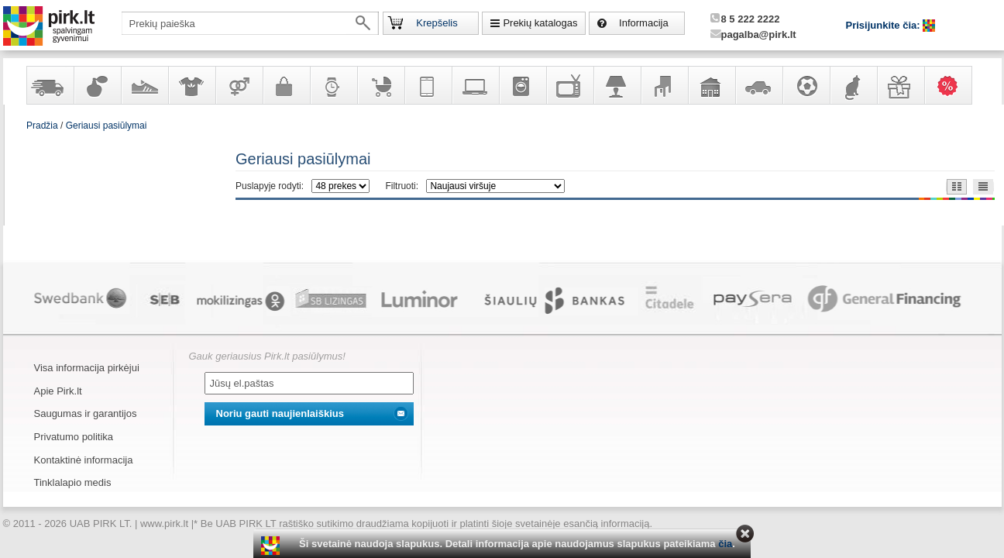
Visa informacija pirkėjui (86, 368)
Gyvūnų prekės (852, 85)
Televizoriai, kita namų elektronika (569, 85)
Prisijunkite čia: (884, 25)
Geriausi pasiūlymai (106, 125)
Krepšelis (436, 23)
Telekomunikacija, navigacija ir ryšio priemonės (427, 85)
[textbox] (250, 23)
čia (725, 543)
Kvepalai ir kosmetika (96, 85)
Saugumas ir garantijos (85, 413)
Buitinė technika (522, 85)
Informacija (644, 23)
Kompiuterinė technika (474, 85)
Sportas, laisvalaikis (805, 85)
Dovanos (900, 85)
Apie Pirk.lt (58, 391)
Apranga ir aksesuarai (191, 85)
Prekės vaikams (380, 85)
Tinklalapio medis (73, 482)
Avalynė (144, 85)
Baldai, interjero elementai (663, 85)
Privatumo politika (74, 437)
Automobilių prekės (758, 85)
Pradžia (42, 125)
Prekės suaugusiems (238, 85)
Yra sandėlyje (49, 85)
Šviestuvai (616, 85)
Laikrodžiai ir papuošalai (333, 85)
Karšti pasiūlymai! (953, 85)
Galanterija (285, 85)
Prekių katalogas (540, 23)
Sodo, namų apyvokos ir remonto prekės (711, 85)
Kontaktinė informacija (83, 460)
